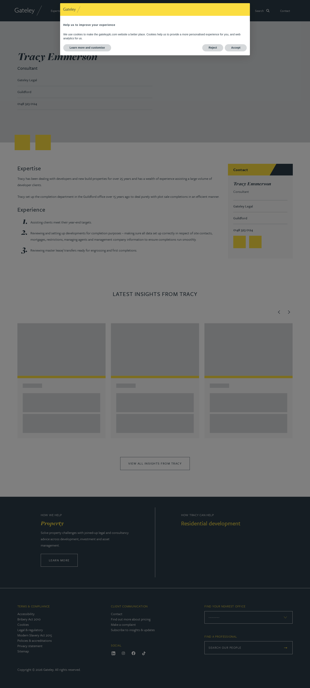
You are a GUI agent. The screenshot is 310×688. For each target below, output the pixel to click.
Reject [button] (213, 47)
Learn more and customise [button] (87, 47)
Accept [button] (235, 47)
